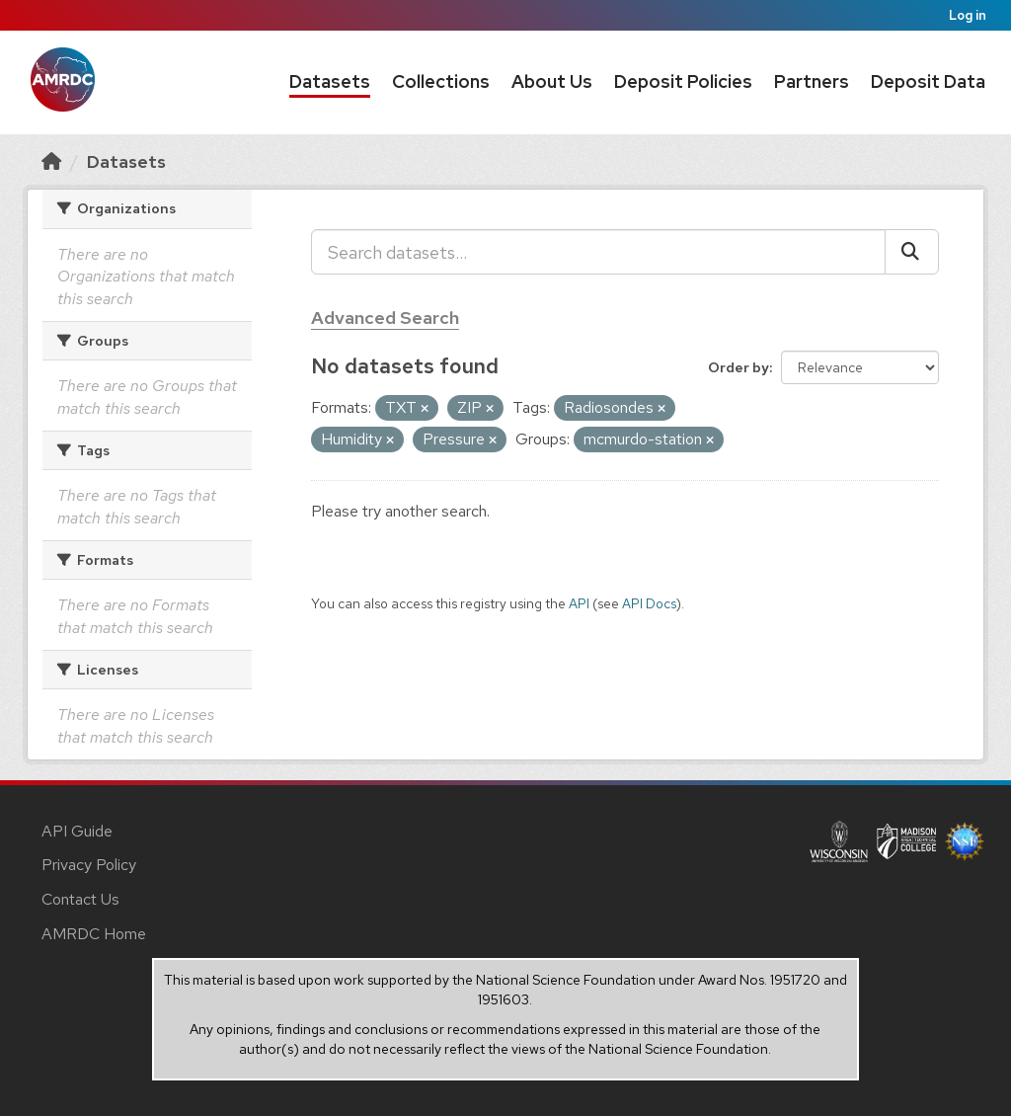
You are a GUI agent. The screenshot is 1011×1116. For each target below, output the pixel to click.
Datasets (329, 81)
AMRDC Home (93, 933)
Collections (441, 81)
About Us (551, 81)
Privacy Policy (88, 864)
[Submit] (912, 252)
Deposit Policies (683, 81)
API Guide (77, 831)
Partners (811, 81)
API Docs (649, 603)
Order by (738, 367)
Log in (967, 15)
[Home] (51, 161)
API (579, 603)
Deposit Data (928, 81)
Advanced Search (385, 317)
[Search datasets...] (598, 252)
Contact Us (80, 899)
